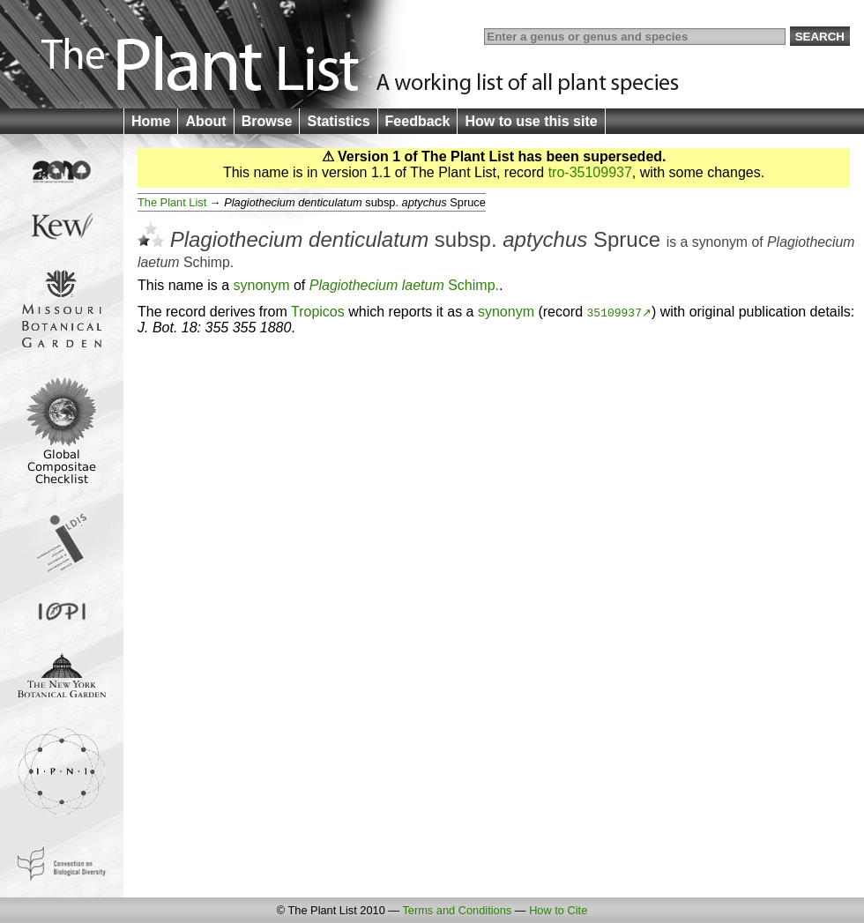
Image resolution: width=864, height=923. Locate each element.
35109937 (614, 312)
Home (150, 121)
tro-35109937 (590, 172)
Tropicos (318, 311)
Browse (267, 121)
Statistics (338, 121)
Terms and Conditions (456, 910)
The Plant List (172, 202)
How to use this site (531, 121)
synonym (720, 241)
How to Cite (558, 910)
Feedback (418, 121)
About (205, 121)
